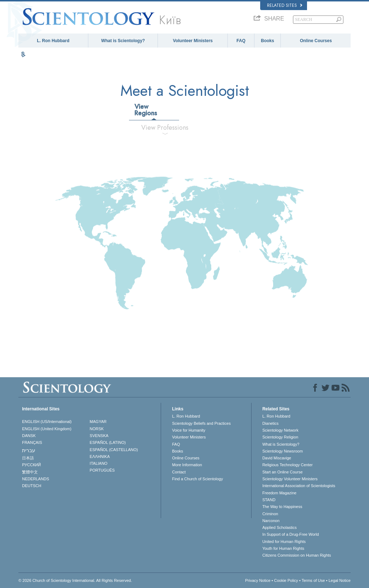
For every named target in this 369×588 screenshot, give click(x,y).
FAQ (240, 40)
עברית (28, 450)
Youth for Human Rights (283, 548)
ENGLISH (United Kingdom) (46, 429)
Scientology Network (280, 430)
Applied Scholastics (279, 527)
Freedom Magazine (279, 493)
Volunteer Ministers (193, 40)
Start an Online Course (282, 472)
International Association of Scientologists (298, 486)
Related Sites (284, 5)
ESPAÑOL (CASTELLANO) (114, 449)
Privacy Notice (257, 580)
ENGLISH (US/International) (47, 421)
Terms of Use (313, 580)
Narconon (271, 520)
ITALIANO (98, 463)
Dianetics (270, 423)
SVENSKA (99, 435)
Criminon (270, 514)
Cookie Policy (286, 580)
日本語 (28, 458)
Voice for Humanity (188, 430)
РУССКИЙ (31, 465)
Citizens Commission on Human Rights (296, 555)
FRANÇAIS (32, 442)
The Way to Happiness (282, 506)
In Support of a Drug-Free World (290, 534)
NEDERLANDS (35, 479)
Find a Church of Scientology (197, 479)
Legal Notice (340, 580)
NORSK (97, 429)
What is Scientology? (123, 40)
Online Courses (316, 40)
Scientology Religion (280, 437)
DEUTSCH (31, 486)
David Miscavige (276, 458)
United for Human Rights (284, 541)
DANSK (29, 435)
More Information (187, 465)
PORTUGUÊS (102, 470)
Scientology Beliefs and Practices (201, 423)
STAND (268, 500)
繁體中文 (30, 472)
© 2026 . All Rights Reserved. (75, 580)
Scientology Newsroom (282, 451)
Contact (179, 472)
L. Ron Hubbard (53, 40)
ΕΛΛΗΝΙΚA (100, 456)
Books (267, 40)
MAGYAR (98, 421)
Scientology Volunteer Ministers (289, 479)
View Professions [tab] (164, 127)
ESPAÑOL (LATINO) (108, 442)
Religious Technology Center (287, 465)
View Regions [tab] (145, 110)
